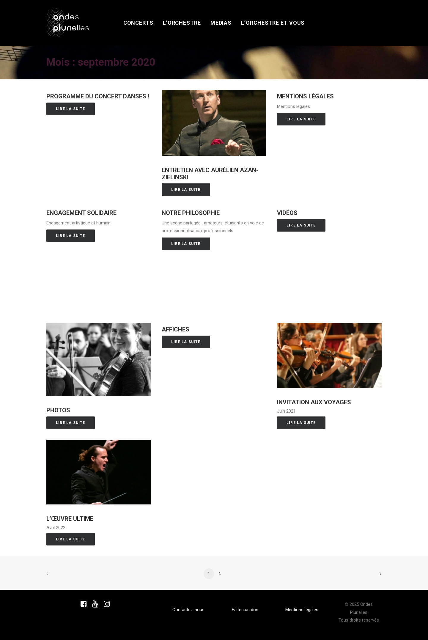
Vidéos (287, 212)
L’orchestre (182, 23)
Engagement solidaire (81, 212)
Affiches (175, 329)
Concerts (138, 23)
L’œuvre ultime (69, 518)
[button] (214, 123)
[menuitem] (138, 23)
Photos (58, 410)
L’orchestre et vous (273, 23)
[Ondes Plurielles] (67, 23)
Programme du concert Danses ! (97, 96)
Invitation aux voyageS (314, 402)
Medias (221, 23)
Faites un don (245, 609)
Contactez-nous (188, 609)
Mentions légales (305, 96)
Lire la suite (70, 109)
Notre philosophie (191, 212)
